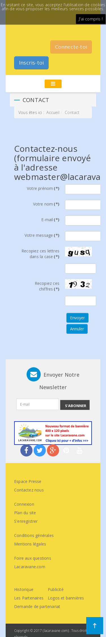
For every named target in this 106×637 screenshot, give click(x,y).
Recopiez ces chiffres (47, 286)
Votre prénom (43, 188)
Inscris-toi (31, 62)
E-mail (50, 219)
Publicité (56, 589)
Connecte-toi (71, 46)
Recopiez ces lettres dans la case (40, 253)
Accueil (52, 112)
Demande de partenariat (37, 606)
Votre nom (46, 204)
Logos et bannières (66, 598)
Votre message (42, 235)
